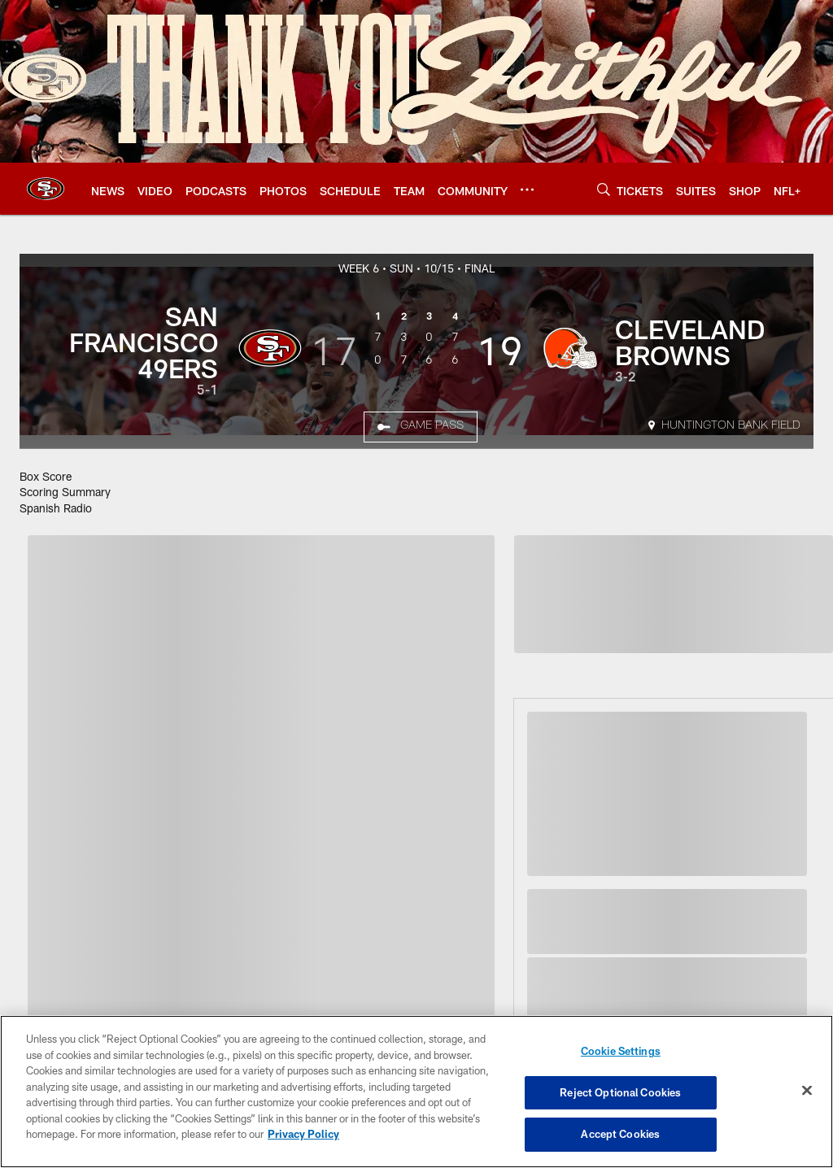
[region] (416, 1091)
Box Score (46, 476)
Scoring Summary (65, 492)
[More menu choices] (527, 189)
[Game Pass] (421, 427)
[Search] (603, 189)
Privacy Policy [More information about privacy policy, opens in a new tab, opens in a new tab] (303, 1133)
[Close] (807, 1091)
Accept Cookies (620, 1133)
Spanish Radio (56, 508)
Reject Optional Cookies (620, 1092)
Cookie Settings (621, 1050)
